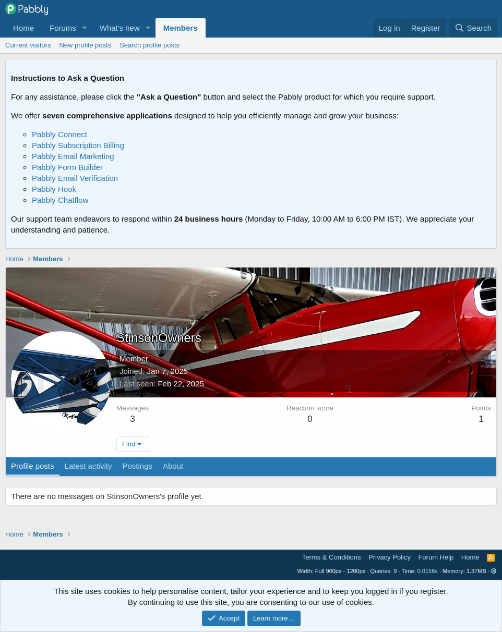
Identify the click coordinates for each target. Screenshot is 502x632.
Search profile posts (149, 45)
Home (23, 27)
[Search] (473, 28)
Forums (63, 27)
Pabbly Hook (54, 189)
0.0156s (427, 571)
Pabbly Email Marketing (73, 156)
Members (180, 27)
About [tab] (173, 465)
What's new (120, 27)
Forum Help (435, 557)
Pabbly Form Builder (67, 167)
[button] (84, 28)
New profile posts (85, 45)
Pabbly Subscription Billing (78, 145)
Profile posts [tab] (32, 465)
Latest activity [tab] (88, 465)
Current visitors (28, 45)
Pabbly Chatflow (60, 200)
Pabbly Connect (59, 134)
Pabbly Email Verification (75, 178)
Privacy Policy (389, 557)
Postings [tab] (137, 465)
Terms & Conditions (331, 557)
